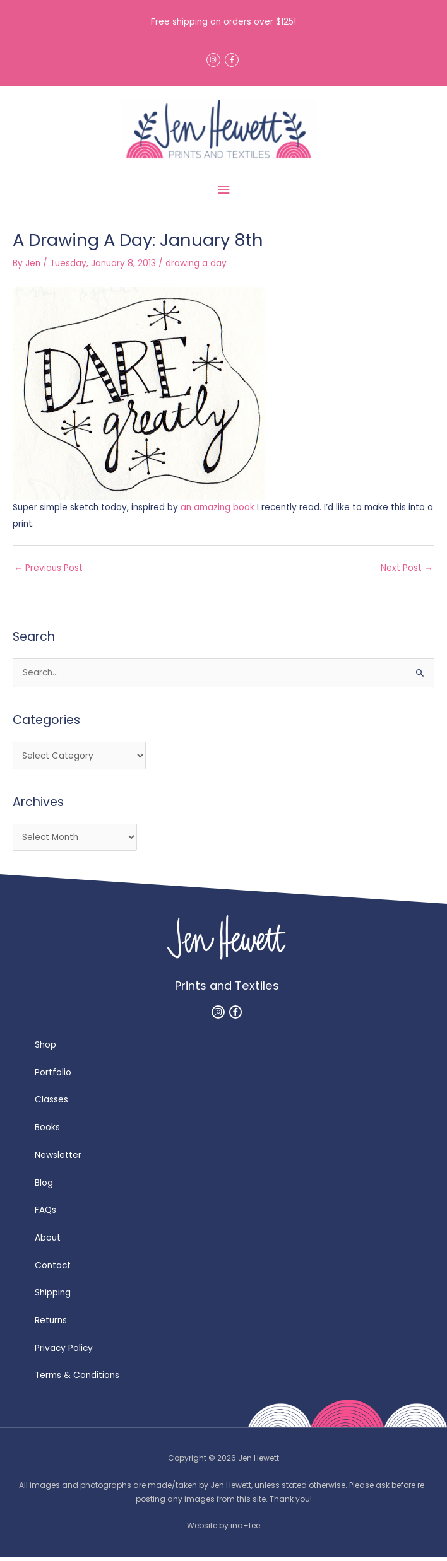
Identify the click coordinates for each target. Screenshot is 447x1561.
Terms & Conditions (77, 1380)
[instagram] (214, 60)
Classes (51, 1104)
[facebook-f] (233, 60)
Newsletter (58, 1160)
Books (47, 1132)
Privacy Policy (64, 1353)
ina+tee (245, 1529)
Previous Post (48, 572)
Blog (44, 1187)
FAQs (45, 1214)
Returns (51, 1325)
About (48, 1242)
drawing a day (196, 268)
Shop (45, 1049)
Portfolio (53, 1077)
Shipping (53, 1297)
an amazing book (217, 512)
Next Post (407, 572)
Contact (53, 1270)
